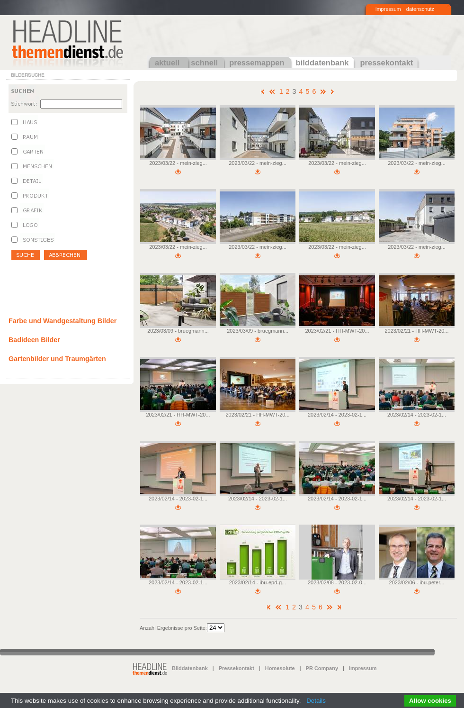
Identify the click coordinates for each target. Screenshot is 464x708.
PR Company (322, 668)
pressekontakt (386, 62)
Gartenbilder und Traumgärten (57, 359)
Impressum (363, 668)
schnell (204, 62)
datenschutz (420, 9)
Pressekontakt (236, 668)
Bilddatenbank (190, 668)
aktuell (167, 62)
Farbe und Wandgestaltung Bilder (62, 321)
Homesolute (280, 668)
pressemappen (256, 62)
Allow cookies (430, 700)
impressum (388, 9)
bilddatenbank (322, 62)
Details (316, 700)
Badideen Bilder (34, 340)
